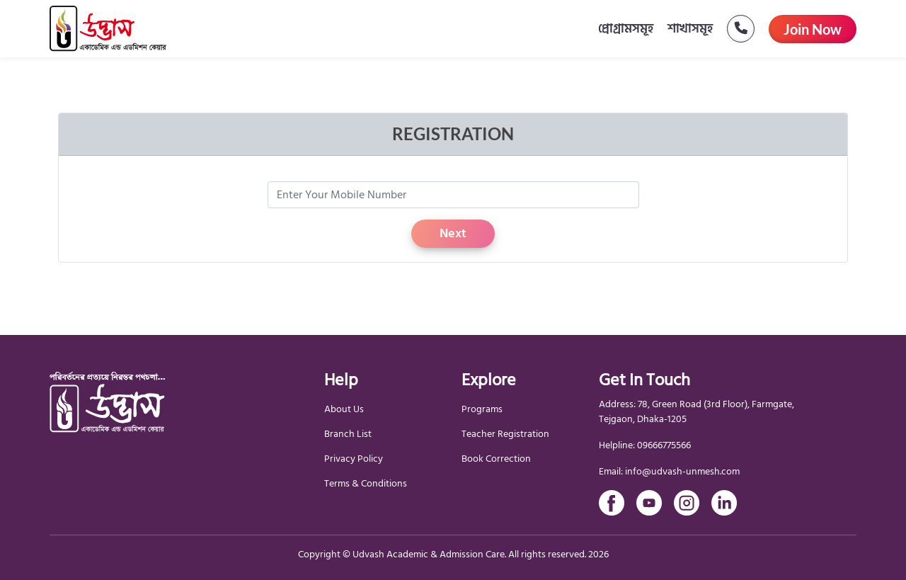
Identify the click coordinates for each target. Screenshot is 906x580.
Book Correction (496, 458)
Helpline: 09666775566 (645, 445)
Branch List (348, 434)
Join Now (813, 29)
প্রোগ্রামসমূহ (625, 28)
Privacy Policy (353, 458)
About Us (344, 409)
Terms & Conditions (365, 483)
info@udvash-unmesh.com (682, 471)
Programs (482, 409)
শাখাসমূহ (690, 28)
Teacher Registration (505, 434)
